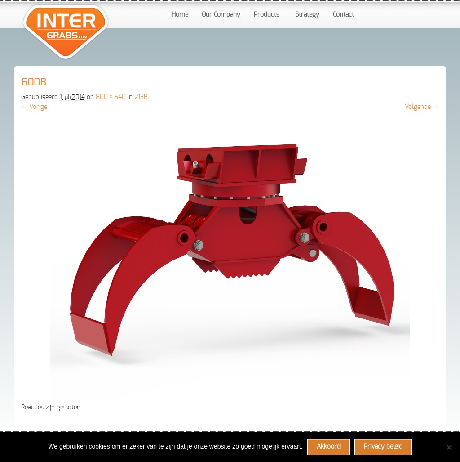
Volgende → (422, 107)
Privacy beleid (383, 447)
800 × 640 (111, 97)
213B (140, 97)
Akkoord (329, 447)
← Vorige (34, 107)
